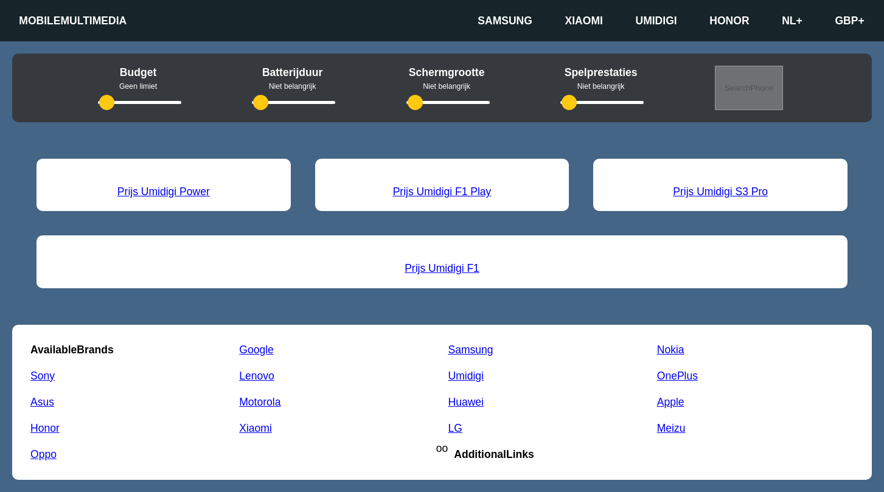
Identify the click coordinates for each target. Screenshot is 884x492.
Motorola (259, 402)
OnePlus (677, 376)
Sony (42, 376)
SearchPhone (749, 87)
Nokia (670, 350)
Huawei (466, 402)
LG (455, 428)
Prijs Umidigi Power (163, 191)
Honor (729, 21)
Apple (670, 402)
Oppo (43, 454)
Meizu (671, 428)
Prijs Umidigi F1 (442, 268)
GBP (849, 21)
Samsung (505, 21)
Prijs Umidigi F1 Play (442, 191)
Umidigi (656, 21)
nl (792, 21)
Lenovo (256, 376)
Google (256, 350)
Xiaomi (584, 21)
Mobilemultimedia (73, 21)
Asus (42, 402)
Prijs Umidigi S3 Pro (720, 191)
